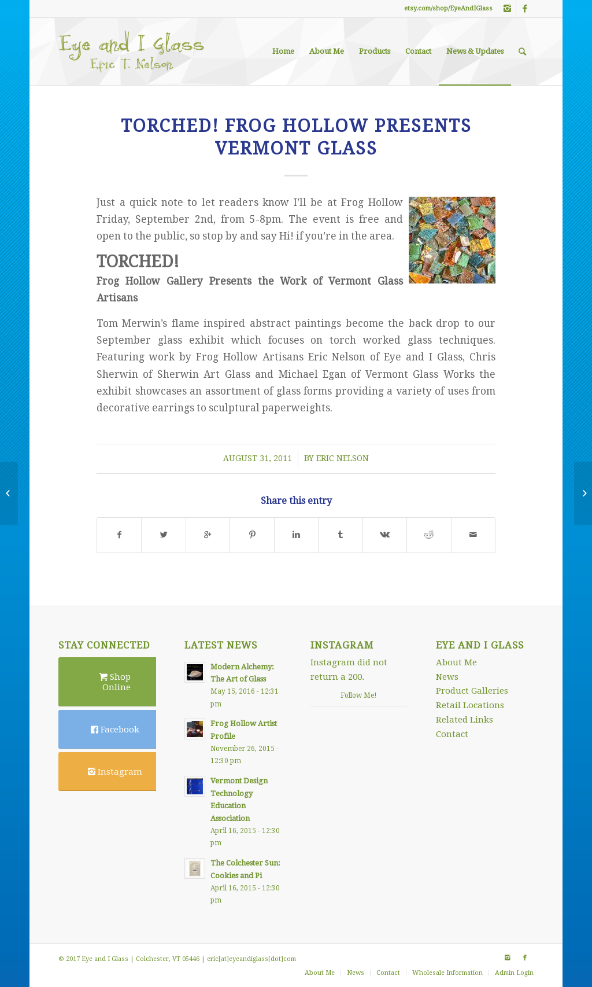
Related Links (464, 720)
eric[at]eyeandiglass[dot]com (251, 959)
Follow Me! (359, 695)
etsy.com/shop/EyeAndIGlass (448, 8)
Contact (452, 734)
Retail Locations (470, 705)
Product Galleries (472, 691)
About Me (456, 662)
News (447, 677)
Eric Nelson (342, 458)
